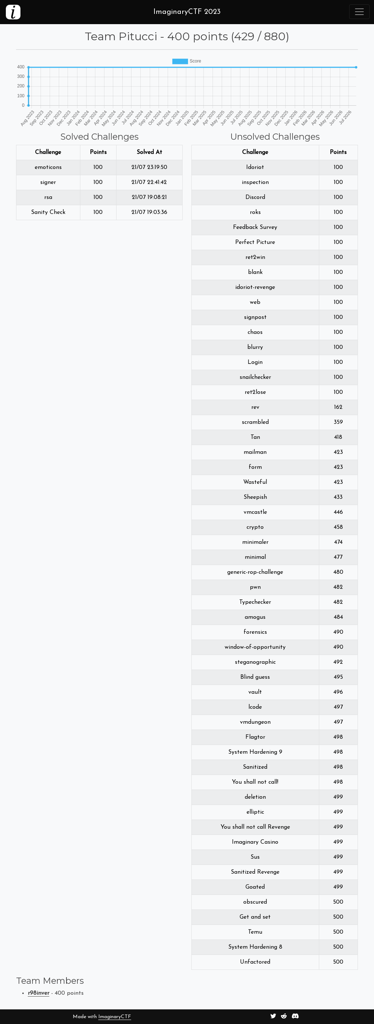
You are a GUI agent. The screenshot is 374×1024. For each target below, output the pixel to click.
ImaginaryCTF (114, 1017)
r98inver (38, 993)
